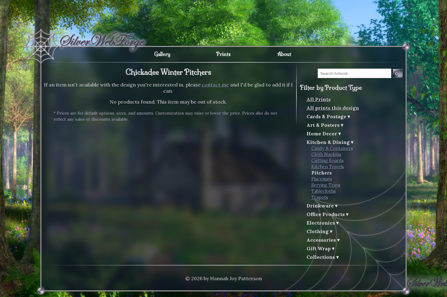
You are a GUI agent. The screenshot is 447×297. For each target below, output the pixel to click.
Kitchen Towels (327, 167)
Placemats (321, 179)
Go (398, 73)
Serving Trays (325, 185)
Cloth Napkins (326, 154)
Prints (223, 54)
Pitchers (321, 173)
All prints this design (333, 108)
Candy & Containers (332, 148)
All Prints (319, 99)
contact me (215, 85)
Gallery (162, 54)
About (284, 54)
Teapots (319, 197)
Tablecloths (323, 191)
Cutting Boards (327, 160)
